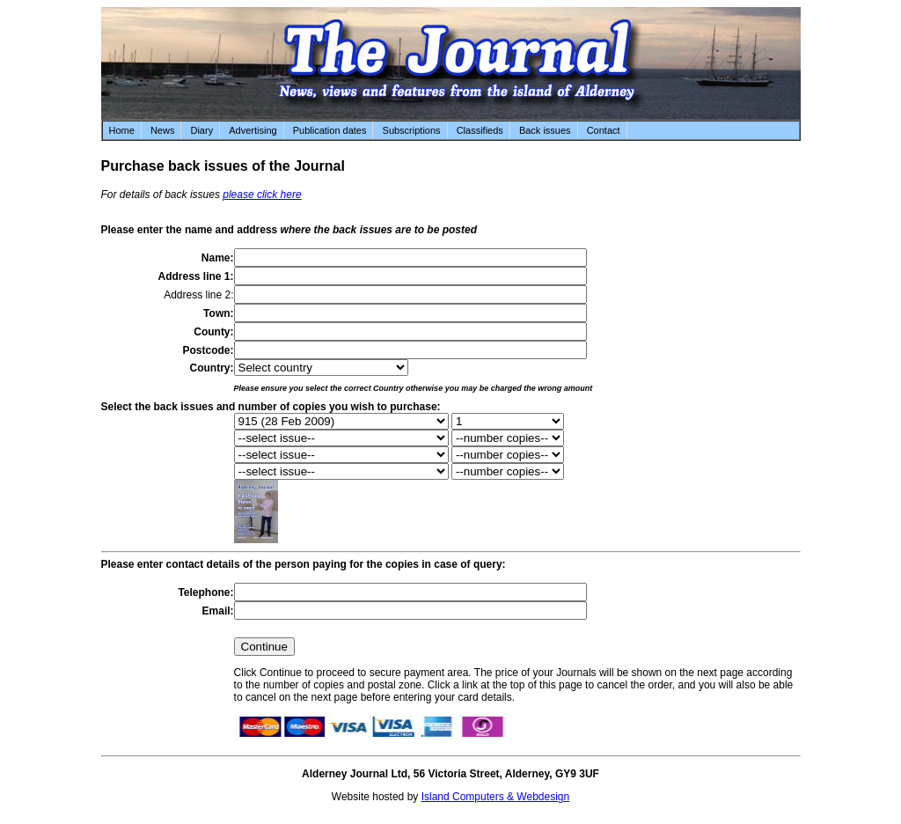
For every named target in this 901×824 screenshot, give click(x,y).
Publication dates (330, 130)
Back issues (545, 130)
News (162, 130)
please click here (262, 194)
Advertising (252, 130)
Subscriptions (412, 130)
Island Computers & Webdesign (495, 797)
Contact (603, 130)
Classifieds (480, 130)
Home (122, 130)
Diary (201, 130)
